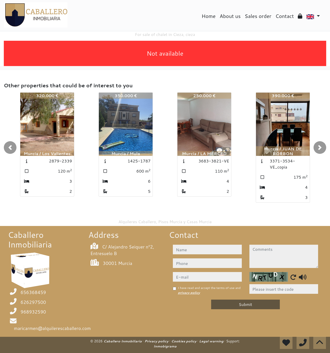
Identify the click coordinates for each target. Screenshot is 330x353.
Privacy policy (156, 341)
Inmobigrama (165, 346)
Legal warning (212, 341)
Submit (245, 304)
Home (208, 15)
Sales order (258, 15)
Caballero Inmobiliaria (122, 341)
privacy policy (189, 292)
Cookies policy (184, 341)
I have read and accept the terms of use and (209, 290)
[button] (10, 147)
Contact (285, 15)
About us (230, 15)
